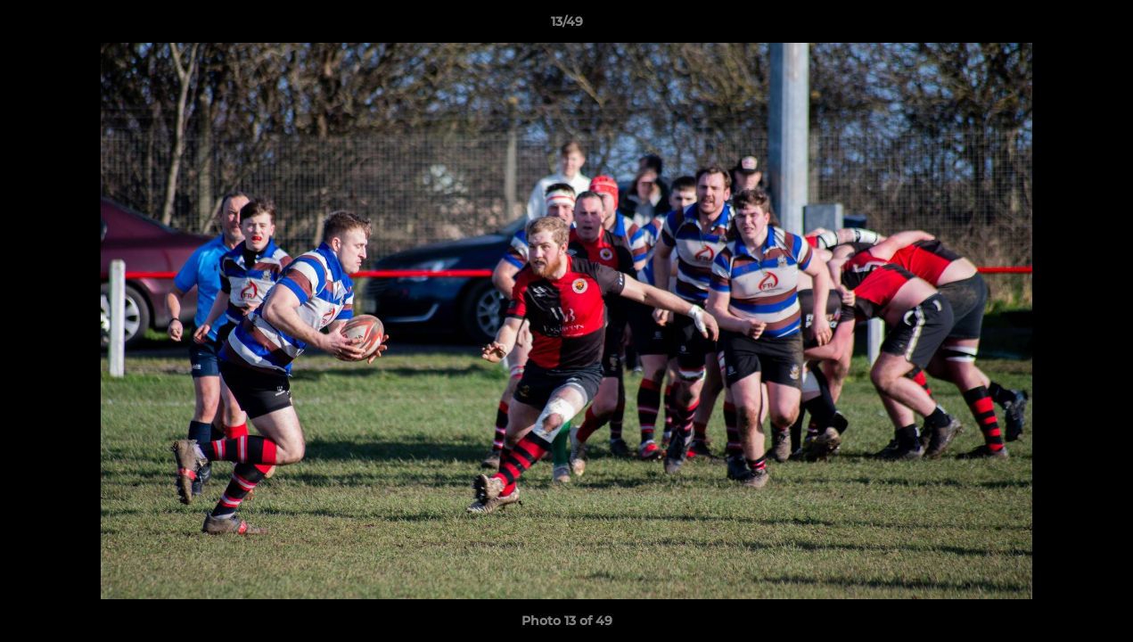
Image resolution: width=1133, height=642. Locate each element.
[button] (1101, 26)
